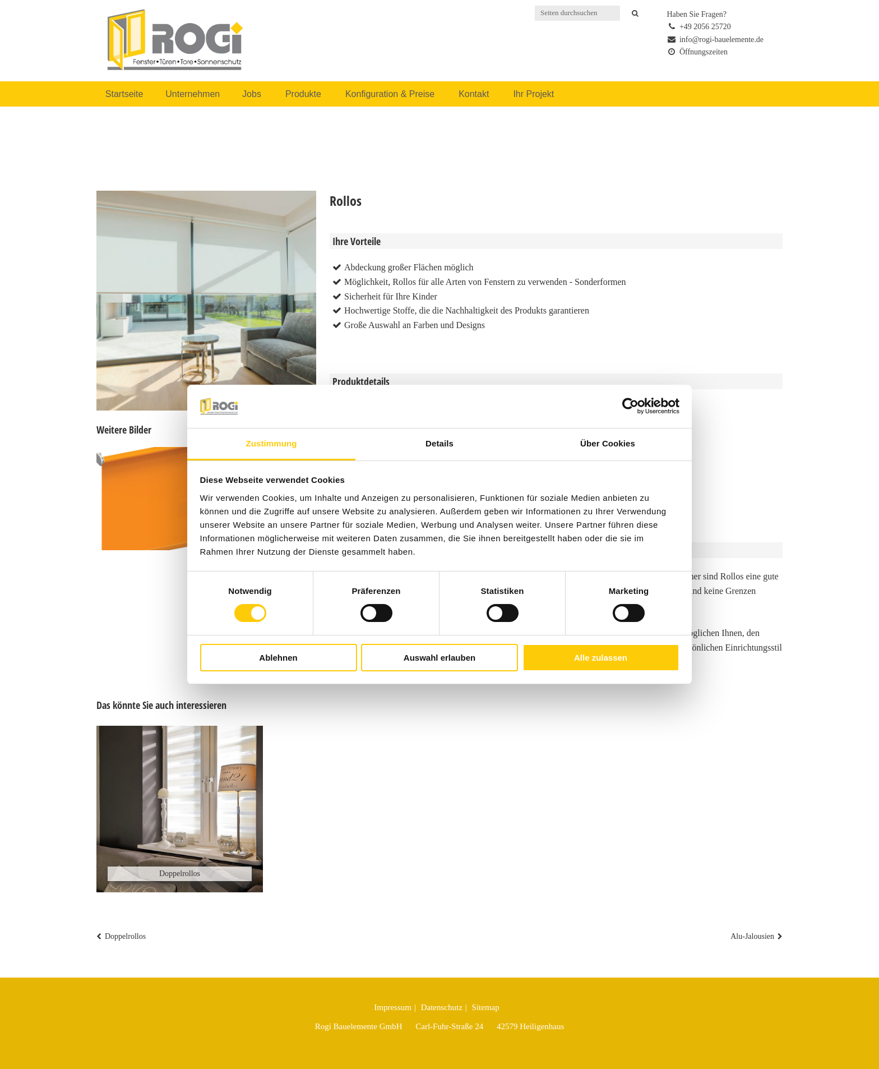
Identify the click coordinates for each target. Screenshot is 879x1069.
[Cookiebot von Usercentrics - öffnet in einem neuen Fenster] (630, 406)
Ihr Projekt (533, 94)
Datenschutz (441, 1007)
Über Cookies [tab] (607, 443)
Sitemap (485, 1007)
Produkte (303, 94)
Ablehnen (278, 657)
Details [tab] (439, 443)
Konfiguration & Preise (389, 94)
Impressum (392, 1007)
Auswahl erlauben (439, 657)
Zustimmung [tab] (271, 443)
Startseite (124, 94)
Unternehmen (192, 94)
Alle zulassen (600, 657)
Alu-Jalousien (752, 936)
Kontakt (474, 94)
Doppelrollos (125, 936)
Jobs (251, 94)
